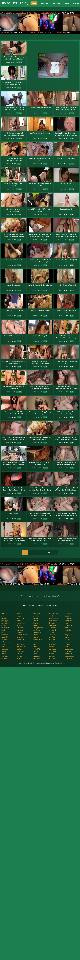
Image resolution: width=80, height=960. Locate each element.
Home (34, 3)
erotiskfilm (5, 637)
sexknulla (68, 614)
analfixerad (53, 621)
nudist (19, 649)
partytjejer (4, 621)
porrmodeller (53, 614)
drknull (19, 614)
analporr (20, 637)
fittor (19, 621)
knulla (19, 658)
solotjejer (20, 630)
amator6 (4, 639)
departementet (22, 635)
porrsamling (21, 644)
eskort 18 (36, 649)
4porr (19, 616)
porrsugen (68, 618)
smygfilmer (37, 632)
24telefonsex (6, 642)
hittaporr (52, 623)
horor (67, 623)
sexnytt (19, 632)
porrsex (52, 656)
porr (2, 616)
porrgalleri (68, 621)
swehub (4, 644)
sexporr (52, 635)
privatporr (36, 656)
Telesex (66, 3)
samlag (35, 654)
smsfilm (52, 632)
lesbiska (36, 621)
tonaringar (4, 649)
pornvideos (69, 649)
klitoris (51, 654)
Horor (55, 605)
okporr (51, 647)
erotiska (36, 637)
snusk (35, 642)
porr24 (35, 618)
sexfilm (19, 654)
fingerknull (68, 635)
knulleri (3, 625)
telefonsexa (53, 625)
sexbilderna (21, 623)
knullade (4, 658)
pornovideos (69, 656)
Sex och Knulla (12, 3)
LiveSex (76, 3)
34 (49, 552)
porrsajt (67, 644)
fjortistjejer (53, 651)
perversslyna (21, 647)
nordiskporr (5, 623)
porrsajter (68, 642)
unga (19, 625)
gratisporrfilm (38, 628)
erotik (51, 616)
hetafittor (4, 635)
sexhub (67, 639)
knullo (67, 637)
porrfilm (36, 616)
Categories (44, 3)
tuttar (3, 647)
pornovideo (69, 658)
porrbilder (68, 654)
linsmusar (20, 651)
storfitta (20, 628)
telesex (4, 651)
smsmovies (53, 630)
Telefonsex (56, 3)
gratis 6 (4, 614)
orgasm (20, 642)
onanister (52, 644)
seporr (35, 651)
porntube (68, 651)
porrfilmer (36, 614)
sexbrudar (20, 639)
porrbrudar (68, 625)
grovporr (20, 656)
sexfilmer (68, 616)
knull (3, 630)
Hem (25, 605)
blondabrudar (53, 618)
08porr (35, 635)
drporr (3, 654)
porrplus (52, 658)
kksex (35, 625)
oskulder (52, 642)
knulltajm (36, 623)
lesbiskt (68, 630)
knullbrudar (5, 628)
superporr (52, 628)
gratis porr (20, 618)
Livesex (48, 605)
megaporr (52, 649)
